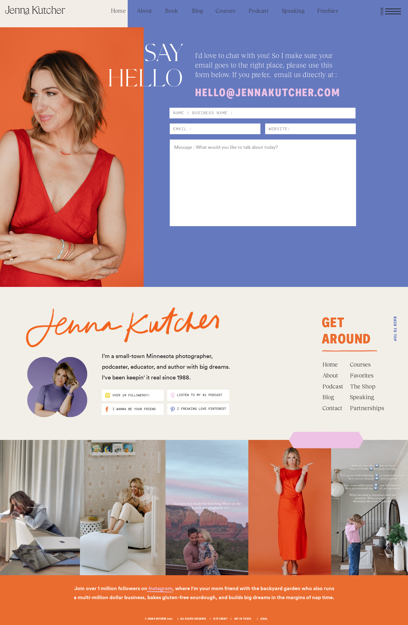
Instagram (160, 588)
